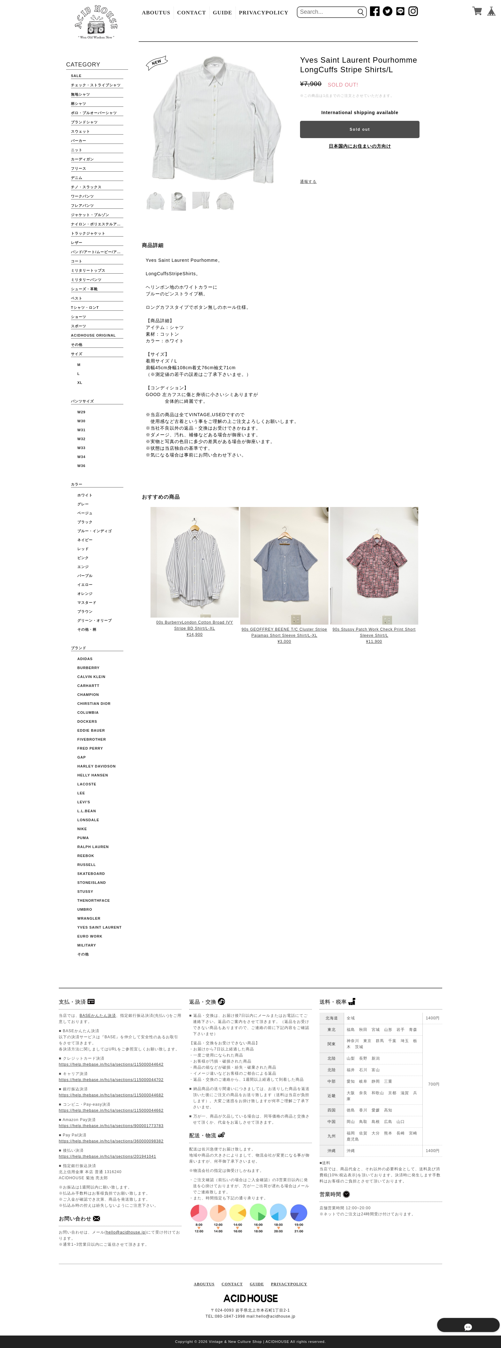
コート (76, 261)
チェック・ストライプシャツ (96, 85)
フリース (78, 168)
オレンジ (85, 594)
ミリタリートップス (88, 270)
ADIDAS (85, 659)
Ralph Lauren (93, 847)
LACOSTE (86, 784)
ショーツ (78, 317)
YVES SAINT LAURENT (99, 927)
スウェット (80, 131)
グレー (83, 504)
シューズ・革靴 (84, 289)
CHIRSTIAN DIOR (94, 703)
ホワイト (85, 495)
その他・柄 (86, 629)
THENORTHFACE (93, 900)
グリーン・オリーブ (94, 620)
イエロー (85, 585)
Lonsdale (88, 820)
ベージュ (85, 513)
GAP (81, 757)
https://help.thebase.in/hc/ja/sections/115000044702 (111, 1080)
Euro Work (90, 936)
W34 (81, 457)
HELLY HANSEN (92, 775)
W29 (81, 412)
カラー (76, 484)
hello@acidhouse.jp (125, 1232)
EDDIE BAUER (91, 730)
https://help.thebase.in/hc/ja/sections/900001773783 (111, 1126)
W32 (81, 439)
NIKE (82, 829)
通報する (308, 181)
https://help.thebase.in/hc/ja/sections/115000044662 (111, 1110)
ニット (76, 150)
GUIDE (222, 13)
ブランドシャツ (84, 122)
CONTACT (191, 13)
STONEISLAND (91, 882)
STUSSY (85, 891)
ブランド (78, 648)
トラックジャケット (88, 233)
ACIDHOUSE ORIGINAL (93, 335)
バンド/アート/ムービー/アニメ (97, 252)
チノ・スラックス (86, 187)
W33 (81, 448)
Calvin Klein (91, 677)
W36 (81, 466)
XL (79, 383)
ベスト (76, 298)
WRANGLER (89, 918)
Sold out (360, 129)
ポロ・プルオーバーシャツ (94, 113)
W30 (81, 421)
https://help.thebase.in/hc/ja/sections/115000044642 (111, 1064)
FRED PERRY (90, 748)
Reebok (85, 856)
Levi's (83, 802)
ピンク (83, 558)
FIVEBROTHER (91, 739)
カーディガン (82, 159)
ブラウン (85, 611)
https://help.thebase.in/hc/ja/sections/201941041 (107, 1156)
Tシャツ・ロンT (85, 307)
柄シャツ (78, 103)
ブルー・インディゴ (94, 531)
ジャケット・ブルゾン (90, 215)
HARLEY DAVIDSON (96, 766)
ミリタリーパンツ (86, 280)
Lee (81, 793)
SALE (76, 76)
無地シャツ (80, 94)
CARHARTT (88, 686)
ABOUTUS (156, 13)
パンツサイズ (82, 401)
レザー (76, 243)
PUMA (83, 838)
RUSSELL (86, 865)
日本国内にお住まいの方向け (360, 146)
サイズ (76, 354)
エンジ (83, 567)
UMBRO (84, 909)
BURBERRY (88, 668)
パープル (85, 576)
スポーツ (78, 326)
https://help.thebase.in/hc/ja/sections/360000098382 (111, 1141)
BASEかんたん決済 (98, 1015)
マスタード (86, 602)
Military (86, 945)
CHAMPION (88, 695)
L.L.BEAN (86, 811)
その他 (76, 345)
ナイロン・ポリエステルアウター (97, 224)
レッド (83, 549)
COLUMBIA (88, 712)
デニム (76, 178)
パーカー (78, 141)
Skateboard (91, 874)
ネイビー (85, 540)
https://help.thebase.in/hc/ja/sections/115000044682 (111, 1095)
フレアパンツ (82, 205)
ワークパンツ (82, 196)
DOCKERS (87, 721)
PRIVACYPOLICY (264, 13)
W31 (81, 430)
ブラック (85, 522)
